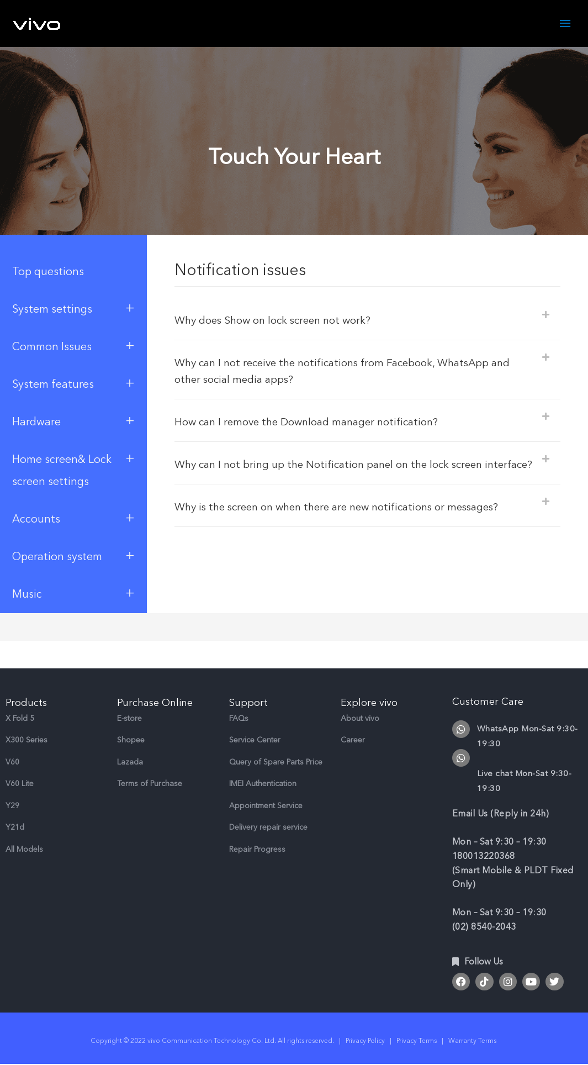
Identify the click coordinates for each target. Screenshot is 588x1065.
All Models (24, 849)
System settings (73, 308)
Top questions (48, 272)
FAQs (238, 718)
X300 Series (26, 740)
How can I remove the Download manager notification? (313, 422)
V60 (12, 762)
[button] (367, 319)
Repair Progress (257, 849)
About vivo (360, 718)
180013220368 (483, 857)
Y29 (12, 805)
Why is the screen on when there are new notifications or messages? (347, 523)
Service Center (254, 740)
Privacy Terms (416, 1041)
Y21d (15, 828)
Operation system (73, 556)
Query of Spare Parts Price (275, 762)
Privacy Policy (365, 1041)
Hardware (73, 421)
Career (353, 740)
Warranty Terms (473, 1041)
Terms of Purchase (149, 784)
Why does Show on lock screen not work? (278, 320)
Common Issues (73, 346)
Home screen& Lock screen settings (73, 469)
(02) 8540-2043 (484, 927)
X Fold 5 (20, 718)
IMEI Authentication (262, 784)
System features (73, 383)
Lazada (130, 762)
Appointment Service (266, 805)
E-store (129, 718)
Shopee (131, 740)
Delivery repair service (268, 828)
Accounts (73, 518)
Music (73, 593)
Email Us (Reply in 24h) (500, 814)
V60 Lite (20, 784)
